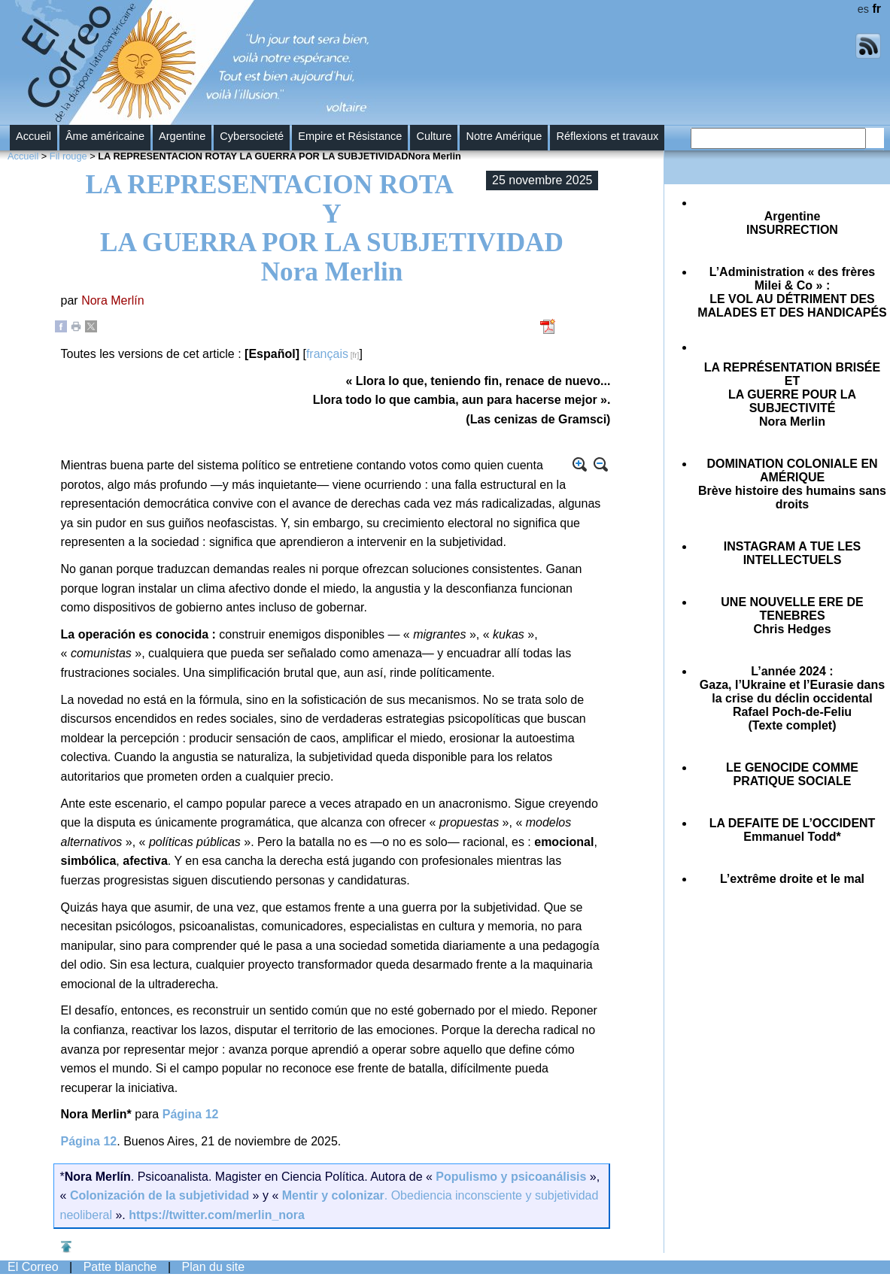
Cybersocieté (252, 136)
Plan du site (213, 1266)
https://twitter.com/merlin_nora (217, 1215)
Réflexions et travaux (607, 136)
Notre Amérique (504, 136)
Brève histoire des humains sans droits (792, 484)
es (863, 9)
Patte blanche (120, 1266)
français (327, 353)
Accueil (33, 136)
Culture (433, 136)
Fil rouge (68, 156)
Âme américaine (104, 136)
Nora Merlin (792, 394)
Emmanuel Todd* (792, 830)
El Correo (33, 1266)
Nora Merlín (112, 300)
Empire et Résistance (350, 136)
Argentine (182, 136)
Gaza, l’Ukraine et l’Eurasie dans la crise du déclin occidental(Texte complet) (792, 698)
